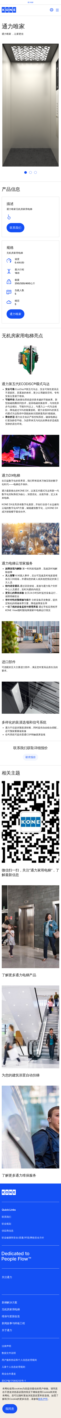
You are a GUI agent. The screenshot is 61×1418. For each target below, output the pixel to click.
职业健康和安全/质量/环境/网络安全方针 (23, 1237)
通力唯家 (15, 314)
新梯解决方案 (9, 1302)
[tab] (25, 172)
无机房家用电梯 (11, 1309)
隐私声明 (43, 1398)
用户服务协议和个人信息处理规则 (19, 1359)
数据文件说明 (9, 1353)
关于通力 (7, 1330)
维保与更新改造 (11, 1316)
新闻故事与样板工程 (13, 1323)
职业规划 (6, 1223)
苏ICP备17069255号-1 (14, 1380)
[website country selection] (51, 10)
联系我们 (15, 227)
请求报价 (30, 757)
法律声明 (6, 1346)
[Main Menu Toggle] (57, 10)
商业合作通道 (9, 1373)
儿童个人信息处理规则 (13, 1366)
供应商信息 (7, 1230)
